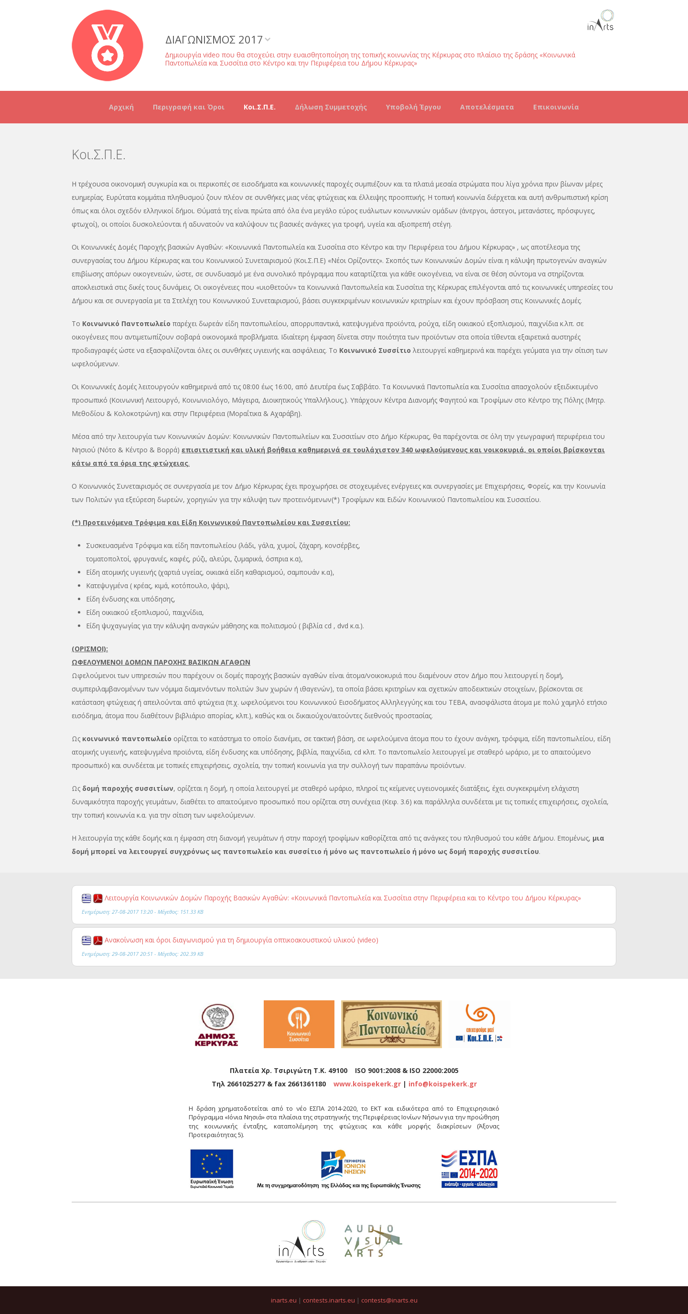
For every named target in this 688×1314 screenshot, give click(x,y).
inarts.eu (284, 1300)
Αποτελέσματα (487, 106)
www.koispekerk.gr (367, 1083)
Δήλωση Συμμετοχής (331, 106)
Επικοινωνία (556, 106)
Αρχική (121, 106)
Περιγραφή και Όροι (189, 106)
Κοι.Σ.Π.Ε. (260, 106)
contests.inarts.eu (329, 1300)
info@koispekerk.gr (442, 1083)
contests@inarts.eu (389, 1300)
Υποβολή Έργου (413, 106)
